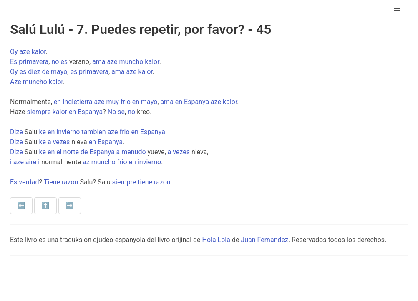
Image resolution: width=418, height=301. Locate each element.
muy (112, 102)
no (55, 62)
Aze (15, 82)
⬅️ (21, 205)
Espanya (196, 102)
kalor (39, 52)
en (57, 102)
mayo (59, 72)
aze (25, 52)
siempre (38, 112)
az (86, 162)
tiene (145, 182)
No (112, 112)
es (64, 62)
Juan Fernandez (264, 240)
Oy (14, 52)
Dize (16, 132)
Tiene (52, 182)
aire (30, 162)
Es (13, 62)
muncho (131, 62)
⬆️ (45, 205)
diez (34, 72)
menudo (133, 152)
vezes (61, 142)
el (58, 152)
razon (70, 182)
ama (98, 62)
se (121, 112)
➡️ (69, 205)
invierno (68, 132)
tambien (93, 132)
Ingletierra (77, 102)
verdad (29, 182)
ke (42, 132)
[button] (397, 11)
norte (71, 152)
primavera (33, 62)
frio (126, 102)
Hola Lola (216, 240)
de (46, 72)
